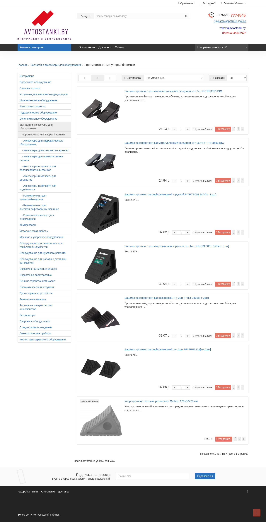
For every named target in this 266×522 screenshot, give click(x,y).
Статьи (120, 47)
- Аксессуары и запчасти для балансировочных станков (38, 168)
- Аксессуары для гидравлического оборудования (41, 142)
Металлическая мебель (34, 231)
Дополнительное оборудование (38, 118)
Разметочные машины (33, 299)
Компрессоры (28, 224)
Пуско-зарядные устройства (36, 293)
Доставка (104, 47)
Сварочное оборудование (35, 321)
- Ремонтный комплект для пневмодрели (37, 217)
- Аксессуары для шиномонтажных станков (41, 158)
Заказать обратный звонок (230, 21)
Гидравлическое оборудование (38, 112)
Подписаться (205, 476)
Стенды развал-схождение (36, 327)
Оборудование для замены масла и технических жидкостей (41, 245)
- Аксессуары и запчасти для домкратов (38, 178)
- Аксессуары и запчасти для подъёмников (38, 187)
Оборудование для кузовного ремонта (42, 252)
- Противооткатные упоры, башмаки (42, 134)
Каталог (44, 46)
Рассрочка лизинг (28, 491)
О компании (87, 47)
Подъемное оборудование (35, 82)
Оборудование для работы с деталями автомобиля (43, 261)
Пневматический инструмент (37, 287)
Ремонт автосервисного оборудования (43, 339)
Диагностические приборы (35, 333)
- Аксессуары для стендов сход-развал (44, 150)
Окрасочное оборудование (36, 274)
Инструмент (27, 76)
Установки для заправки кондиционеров (44, 94)
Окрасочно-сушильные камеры (38, 268)
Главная (22, 64)
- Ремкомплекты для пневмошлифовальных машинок (39, 207)
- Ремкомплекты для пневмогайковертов (33, 197)
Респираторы (27, 315)
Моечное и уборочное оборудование (42, 237)
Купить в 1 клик (202, 129)
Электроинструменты (32, 106)
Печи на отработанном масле (37, 281)
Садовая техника (30, 88)
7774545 (231, 15)
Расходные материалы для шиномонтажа (36, 307)
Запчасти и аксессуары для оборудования (56, 64)
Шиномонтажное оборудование (38, 100)
